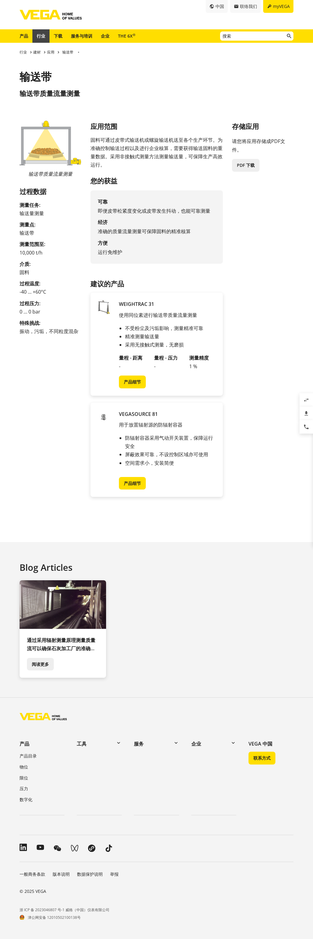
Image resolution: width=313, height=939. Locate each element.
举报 (114, 874)
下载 (58, 36)
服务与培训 (81, 36)
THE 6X (126, 36)
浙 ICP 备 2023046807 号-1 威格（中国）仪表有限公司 (64, 909)
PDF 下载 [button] (246, 165)
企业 (105, 36)
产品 (24, 36)
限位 (24, 778)
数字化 (26, 799)
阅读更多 (40, 664)
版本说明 (61, 874)
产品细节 (132, 382)
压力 (24, 788)
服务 (139, 743)
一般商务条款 (32, 874)
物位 (24, 767)
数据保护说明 (90, 874)
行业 (41, 36)
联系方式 (262, 758)
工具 (82, 743)
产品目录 (28, 756)
